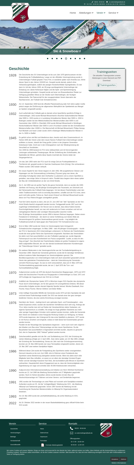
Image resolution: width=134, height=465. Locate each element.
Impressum (43, 437)
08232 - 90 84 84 (99, 2)
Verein (100, 12)
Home (73, 12)
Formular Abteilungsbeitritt (54, 445)
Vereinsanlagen (15, 433)
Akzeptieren (114, 459)
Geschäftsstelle (15, 444)
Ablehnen (123, 459)
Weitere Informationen (119, 463)
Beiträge (13, 437)
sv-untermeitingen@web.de (117, 2)
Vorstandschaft (15, 440)
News (42, 429)
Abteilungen (85, 12)
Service (112, 12)
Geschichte (14, 429)
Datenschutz (44, 433)
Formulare (43, 440)
